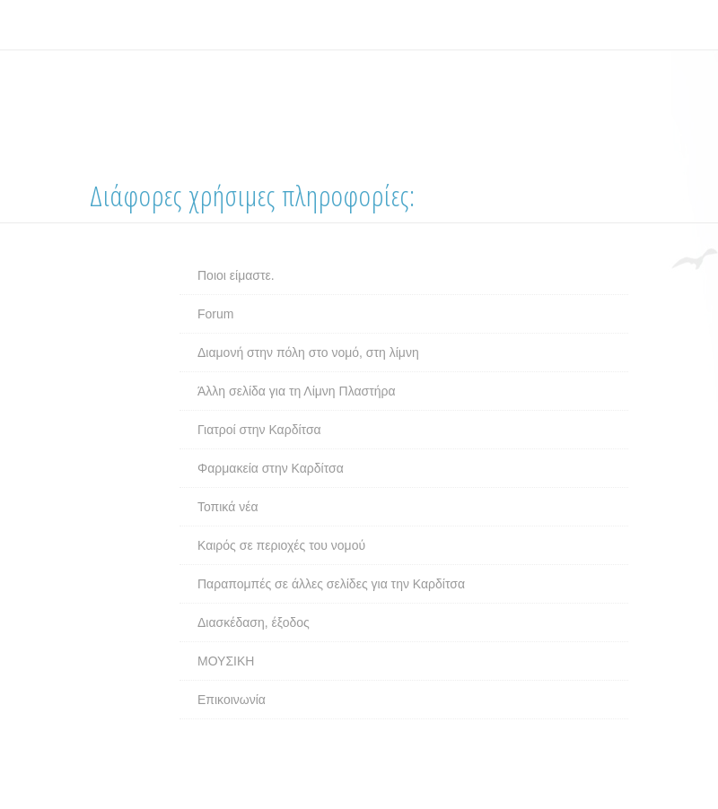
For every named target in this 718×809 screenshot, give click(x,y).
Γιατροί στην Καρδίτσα (259, 429)
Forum (215, 314)
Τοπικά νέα (227, 507)
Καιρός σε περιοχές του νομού (281, 545)
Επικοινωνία (231, 699)
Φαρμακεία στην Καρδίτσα (270, 468)
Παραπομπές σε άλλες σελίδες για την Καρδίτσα (331, 584)
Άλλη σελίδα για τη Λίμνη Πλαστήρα (296, 391)
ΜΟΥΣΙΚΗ (225, 661)
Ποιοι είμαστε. (236, 275)
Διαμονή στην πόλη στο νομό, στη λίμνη (308, 352)
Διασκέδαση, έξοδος (253, 622)
